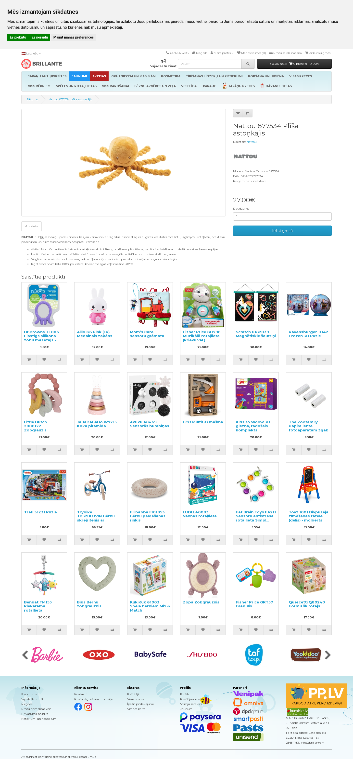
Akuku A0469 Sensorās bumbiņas (149, 424)
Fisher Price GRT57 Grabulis (254, 604)
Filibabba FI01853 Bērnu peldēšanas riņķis (147, 516)
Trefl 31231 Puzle (40, 512)
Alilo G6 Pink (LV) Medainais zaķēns (94, 334)
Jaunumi (186, 709)
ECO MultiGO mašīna (203, 422)
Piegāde (27, 704)
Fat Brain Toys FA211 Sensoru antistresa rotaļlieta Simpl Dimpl (256, 518)
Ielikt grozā (282, 230)
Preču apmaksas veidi (36, 709)
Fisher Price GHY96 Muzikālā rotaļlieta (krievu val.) (202, 336)
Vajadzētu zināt (32, 699)
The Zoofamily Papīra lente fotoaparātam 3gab (308, 426)
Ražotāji (133, 694)
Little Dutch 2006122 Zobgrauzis (35, 426)
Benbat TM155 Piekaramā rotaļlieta (38, 606)
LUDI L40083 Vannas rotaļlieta (200, 514)
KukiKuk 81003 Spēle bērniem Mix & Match (150, 606)
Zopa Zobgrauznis (201, 602)
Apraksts (31, 226)
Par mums (29, 694)
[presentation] (24, 655)
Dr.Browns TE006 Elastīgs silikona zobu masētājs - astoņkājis (41, 338)
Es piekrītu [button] (18, 37)
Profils (184, 694)
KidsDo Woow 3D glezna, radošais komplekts (253, 426)
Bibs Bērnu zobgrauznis (89, 604)
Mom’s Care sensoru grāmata (147, 334)
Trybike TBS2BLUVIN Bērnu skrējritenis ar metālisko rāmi (96, 518)
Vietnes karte (136, 709)
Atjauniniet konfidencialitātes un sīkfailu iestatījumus (58, 757)
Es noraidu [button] (40, 37)
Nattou (252, 142)
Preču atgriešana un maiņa (93, 699)
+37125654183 (179, 53)
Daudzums (241, 208)
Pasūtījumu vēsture (194, 699)
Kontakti (80, 694)
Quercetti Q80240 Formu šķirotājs (307, 604)
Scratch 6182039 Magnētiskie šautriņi (256, 334)
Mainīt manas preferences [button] (73, 37)
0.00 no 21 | (294, 64)
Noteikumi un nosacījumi (39, 719)
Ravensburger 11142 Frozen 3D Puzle (308, 334)
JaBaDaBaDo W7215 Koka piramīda (97, 424)
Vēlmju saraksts (191, 704)
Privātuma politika (34, 714)
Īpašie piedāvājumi (140, 704)
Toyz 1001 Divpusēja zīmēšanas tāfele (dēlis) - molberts (308, 516)
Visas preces (135, 699)
